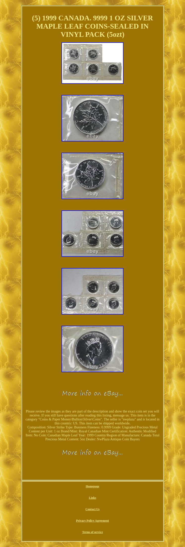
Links (92, 498)
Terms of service (92, 532)
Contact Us (92, 509)
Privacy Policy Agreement (92, 520)
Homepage (92, 486)
